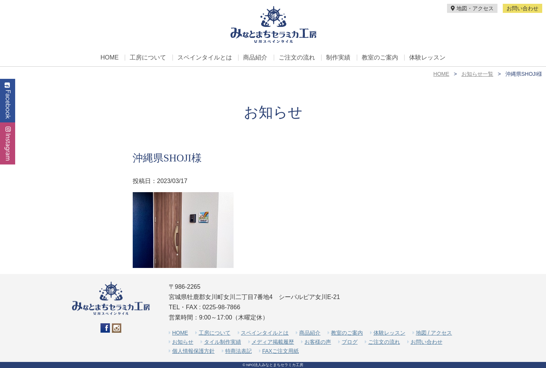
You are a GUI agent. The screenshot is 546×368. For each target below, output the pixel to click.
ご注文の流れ (297, 58)
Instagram (7, 143)
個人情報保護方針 (193, 351)
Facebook (7, 100)
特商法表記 (238, 351)
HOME (109, 58)
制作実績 (338, 58)
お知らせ (182, 342)
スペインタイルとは (204, 58)
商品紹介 (255, 58)
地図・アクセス (472, 8)
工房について (148, 58)
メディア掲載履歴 (272, 342)
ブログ (350, 342)
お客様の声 (317, 342)
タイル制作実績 (222, 342)
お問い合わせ (522, 8)
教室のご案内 (380, 58)
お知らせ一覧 (477, 74)
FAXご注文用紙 (280, 351)
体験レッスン (427, 58)
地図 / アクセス (434, 333)
